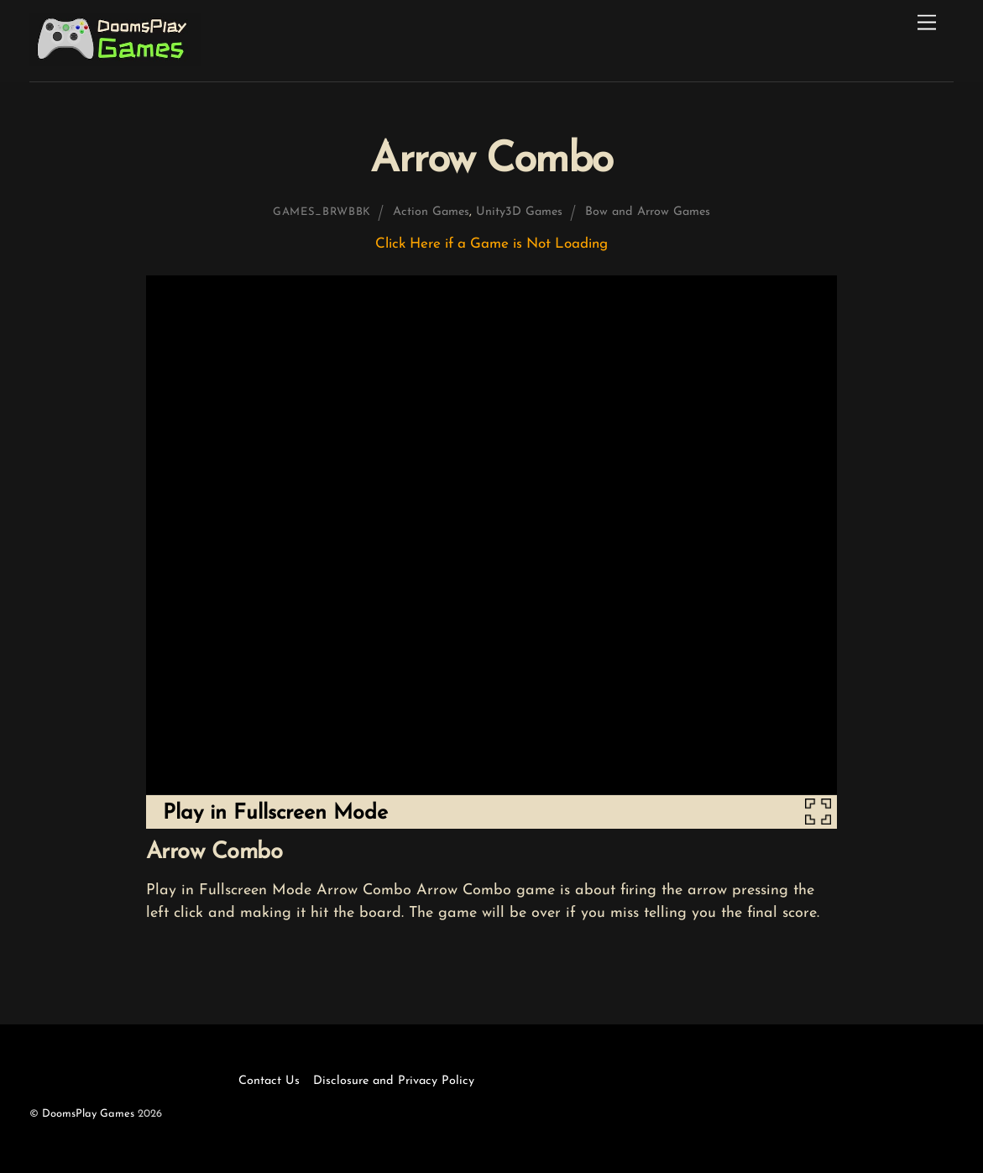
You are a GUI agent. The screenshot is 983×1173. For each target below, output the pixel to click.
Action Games (431, 212)
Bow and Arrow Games (647, 212)
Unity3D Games (519, 212)
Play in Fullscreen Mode (275, 813)
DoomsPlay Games (88, 1113)
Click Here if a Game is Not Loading (491, 244)
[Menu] (927, 23)
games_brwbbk (322, 212)
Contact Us (269, 1081)
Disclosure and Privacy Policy (393, 1081)
